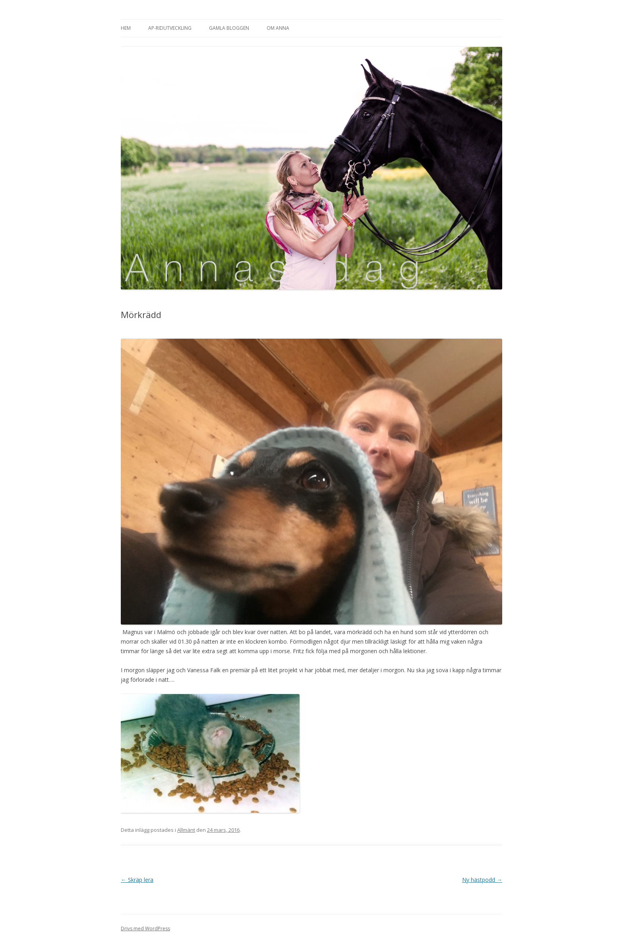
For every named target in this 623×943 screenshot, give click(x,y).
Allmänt (186, 829)
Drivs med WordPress (145, 928)
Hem (126, 28)
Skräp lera (137, 879)
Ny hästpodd (482, 879)
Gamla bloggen (229, 28)
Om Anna (278, 28)
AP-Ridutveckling (170, 28)
